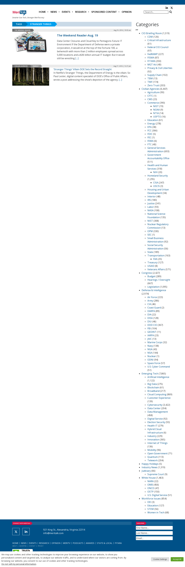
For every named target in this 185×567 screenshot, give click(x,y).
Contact (32, 546)
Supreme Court (155, 474)
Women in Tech (155, 512)
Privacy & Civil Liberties (159, 68)
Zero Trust (153, 85)
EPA (149, 127)
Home (42, 11)
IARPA (150, 335)
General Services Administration (156, 149)
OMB (150, 484)
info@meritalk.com (53, 533)
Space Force (153, 363)
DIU (149, 321)
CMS (149, 99)
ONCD (150, 488)
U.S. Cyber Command (158, 366)
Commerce (153, 102)
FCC (149, 130)
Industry (152, 436)
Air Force (152, 297)
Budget (151, 276)
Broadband (153, 391)
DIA (149, 314)
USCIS (156, 186)
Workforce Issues (151, 498)
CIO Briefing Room (152, 33)
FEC (149, 137)
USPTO (157, 116)
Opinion (127, 11)
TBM (150, 78)
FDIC (149, 134)
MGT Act (152, 64)
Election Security (156, 422)
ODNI (150, 359)
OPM (150, 231)
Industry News (149, 467)
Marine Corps (154, 342)
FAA (155, 259)
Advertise (23, 546)
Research (80, 11)
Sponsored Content (104, 11)
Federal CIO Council (157, 47)
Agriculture (153, 92)
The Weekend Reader (22, 30)
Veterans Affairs (156, 269)
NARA (150, 481)
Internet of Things (157, 443)
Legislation (153, 286)
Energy (35, 66)
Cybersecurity (154, 404)
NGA (149, 349)
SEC (149, 234)
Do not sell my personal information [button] (18, 564)
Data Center (154, 408)
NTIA (156, 113)
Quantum (152, 456)
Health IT (152, 425)
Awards (90, 543)
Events (66, 11)
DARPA (151, 311)
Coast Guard (154, 307)
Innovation (153, 439)
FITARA (151, 61)
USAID (150, 266)
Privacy (40, 546)
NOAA (156, 109)
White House (149, 477)
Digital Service (155, 418)
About (14, 546)
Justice (151, 203)
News (54, 11)
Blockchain (153, 387)
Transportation (155, 255)
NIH (155, 172)
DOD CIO (152, 325)
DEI (149, 502)
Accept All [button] (177, 559)
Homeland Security (157, 175)
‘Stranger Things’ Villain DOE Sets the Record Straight (82, 69)
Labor (150, 206)
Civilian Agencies (21, 66)
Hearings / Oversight (158, 279)
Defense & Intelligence (154, 290)
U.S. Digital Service (157, 495)
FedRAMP (152, 54)
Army (150, 300)
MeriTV (66, 543)
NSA (149, 352)
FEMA (150, 141)
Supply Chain (154, 75)
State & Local (104, 543)
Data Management (157, 411)
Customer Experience (159, 397)
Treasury (152, 262)
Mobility (151, 450)
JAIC (149, 338)
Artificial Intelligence (158, 377)
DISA (150, 318)
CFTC (150, 95)
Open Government (157, 453)
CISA (155, 182)
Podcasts (78, 543)
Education (152, 120)
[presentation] (158, 547)
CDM (150, 36)
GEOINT (151, 331)
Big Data (152, 384)
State (150, 252)
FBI (149, 328)
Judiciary (146, 470)
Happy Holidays (150, 463)
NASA (150, 210)
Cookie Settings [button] (160, 559)
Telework (152, 460)
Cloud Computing (156, 394)
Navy (150, 345)
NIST (156, 106)
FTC (149, 144)
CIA (149, 304)
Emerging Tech (150, 373)
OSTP (150, 491)
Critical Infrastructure (159, 40)
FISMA (150, 57)
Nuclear (151, 356)
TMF (149, 81)
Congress (147, 272)
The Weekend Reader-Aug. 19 (77, 35)
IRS (149, 200)
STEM (150, 509)
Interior (151, 196)
